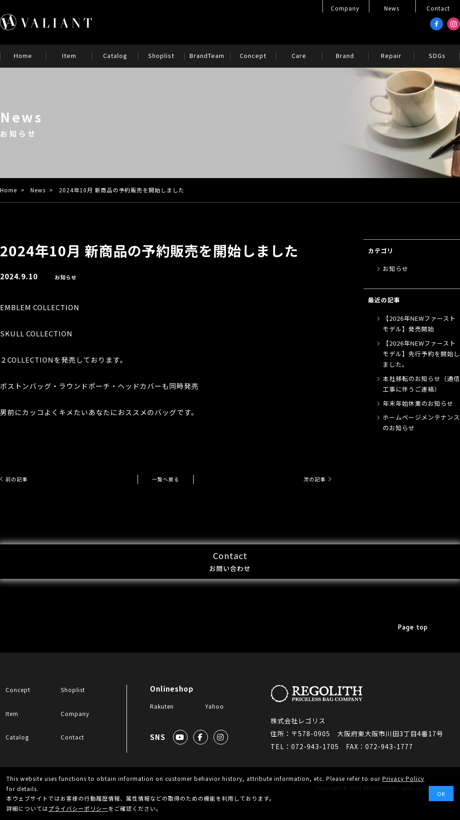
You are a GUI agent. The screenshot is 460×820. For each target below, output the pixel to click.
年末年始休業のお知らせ (418, 403)
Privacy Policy (403, 778)
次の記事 (309, 478)
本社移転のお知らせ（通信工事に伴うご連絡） (421, 383)
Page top (414, 649)
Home (8, 190)
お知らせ (67, 277)
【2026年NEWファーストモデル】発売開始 (419, 323)
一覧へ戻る (166, 478)
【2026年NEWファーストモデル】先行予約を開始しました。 (421, 354)
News (38, 190)
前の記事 (22, 478)
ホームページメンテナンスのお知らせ (421, 422)
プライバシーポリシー (78, 808)
